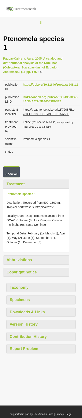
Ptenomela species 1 (21, 194)
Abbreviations (19, 260)
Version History (24, 324)
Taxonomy (19, 287)
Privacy (60, 414)
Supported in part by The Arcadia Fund (31, 414)
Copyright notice (22, 272)
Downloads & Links (27, 312)
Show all (11, 174)
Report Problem (24, 349)
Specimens (20, 300)
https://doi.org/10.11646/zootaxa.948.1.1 (50, 84)
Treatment (16, 184)
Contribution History (28, 336)
